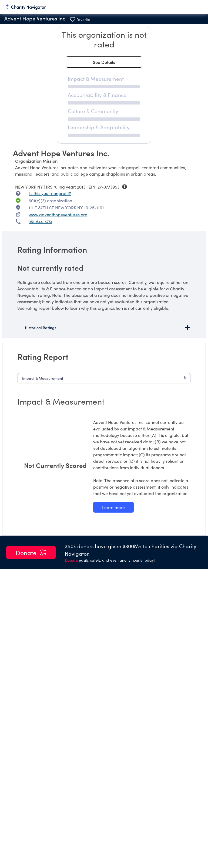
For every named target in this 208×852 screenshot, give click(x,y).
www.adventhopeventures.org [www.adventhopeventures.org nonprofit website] (58, 214)
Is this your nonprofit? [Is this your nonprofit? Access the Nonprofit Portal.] (50, 193)
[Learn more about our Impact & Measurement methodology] (113, 507)
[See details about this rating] (104, 62)
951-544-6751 (40, 221)
